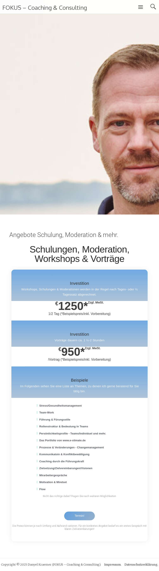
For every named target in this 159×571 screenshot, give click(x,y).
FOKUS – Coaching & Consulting (44, 7)
